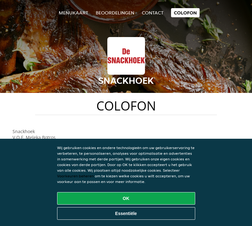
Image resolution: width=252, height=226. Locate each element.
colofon (185, 12)
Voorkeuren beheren (75, 176)
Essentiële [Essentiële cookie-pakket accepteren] (126, 213)
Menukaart (73, 12)
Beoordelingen (115, 12)
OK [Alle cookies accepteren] (126, 198)
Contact (153, 12)
